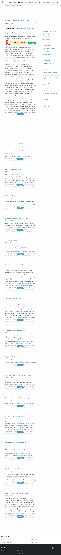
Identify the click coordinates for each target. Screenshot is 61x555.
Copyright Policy (19, 541)
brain (31, 61)
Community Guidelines (21, 542)
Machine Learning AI (29, 2)
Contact (2, 542)
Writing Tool (20, 2)
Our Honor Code (19, 544)
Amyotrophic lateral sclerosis (6, 533)
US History (37, 2)
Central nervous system (35, 533)
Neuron (2, 531)
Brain (32, 531)
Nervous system (34, 530)
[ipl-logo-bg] (3, 2)
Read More (20, 150)
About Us (3, 541)
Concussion (3, 530)
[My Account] (58, 2)
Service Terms (19, 547)
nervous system (8, 88)
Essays (10, 2)
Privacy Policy (19, 546)
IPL (1, 5)
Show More (20, 105)
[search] (55, 2)
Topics (15, 2)
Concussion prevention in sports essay (24, 28)
